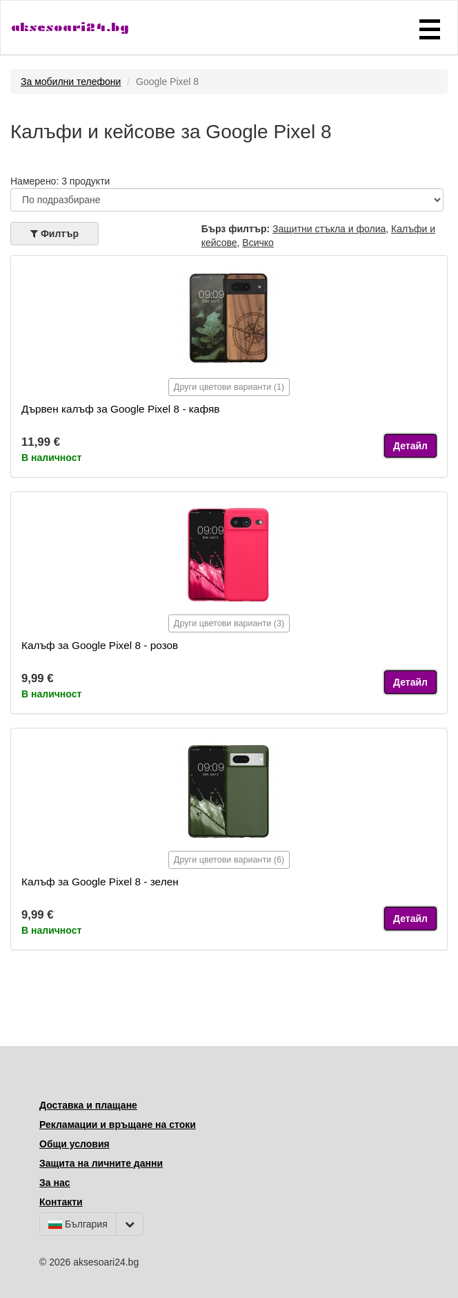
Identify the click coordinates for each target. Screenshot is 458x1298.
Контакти (61, 1201)
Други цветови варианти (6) (229, 860)
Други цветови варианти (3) (229, 623)
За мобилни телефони (71, 81)
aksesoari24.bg (70, 27)
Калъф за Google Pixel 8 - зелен (100, 881)
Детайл (410, 445)
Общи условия (74, 1143)
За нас (54, 1182)
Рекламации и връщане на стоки (117, 1124)
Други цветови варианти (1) (229, 387)
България (78, 1224)
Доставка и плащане (88, 1105)
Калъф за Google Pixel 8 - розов (99, 645)
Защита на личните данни (101, 1163)
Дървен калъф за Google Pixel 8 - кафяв (120, 409)
